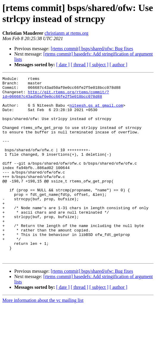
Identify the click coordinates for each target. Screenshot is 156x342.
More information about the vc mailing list (42, 336)
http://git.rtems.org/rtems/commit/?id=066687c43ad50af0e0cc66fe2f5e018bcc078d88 (55, 98)
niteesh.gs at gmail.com (96, 111)
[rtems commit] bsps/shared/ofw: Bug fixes (92, 48)
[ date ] (63, 64)
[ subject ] (98, 64)
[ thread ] (79, 64)
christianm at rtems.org (67, 33)
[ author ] (118, 64)
